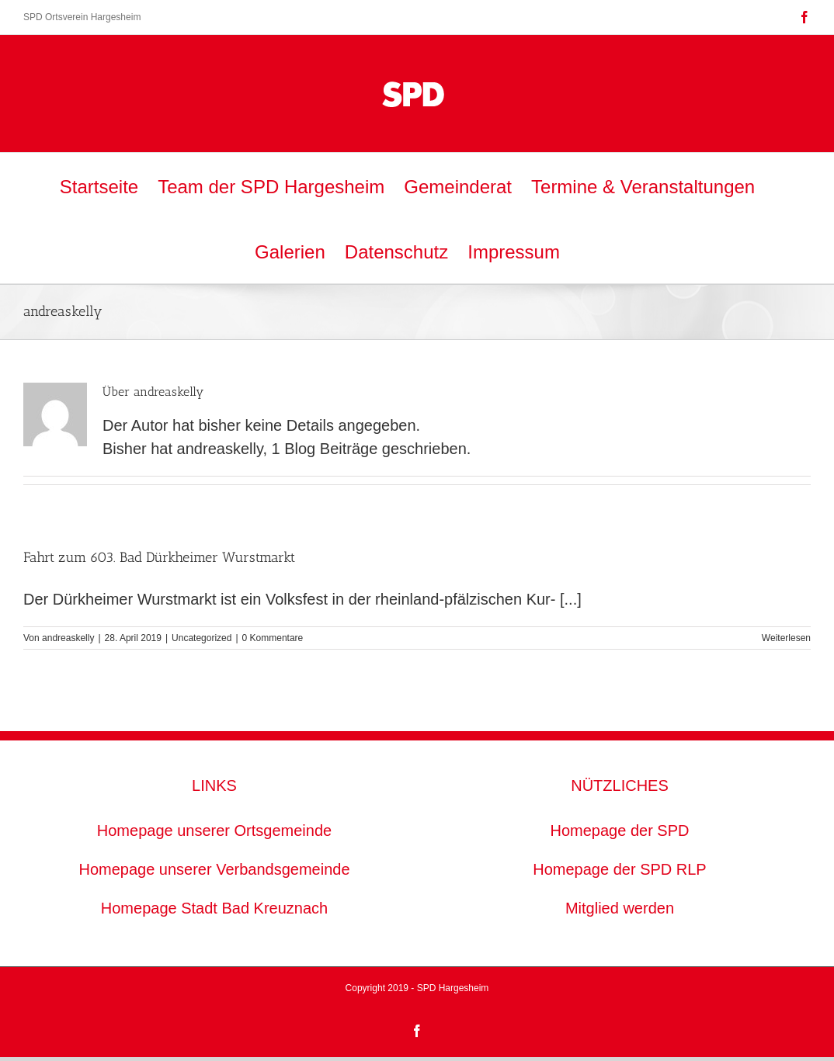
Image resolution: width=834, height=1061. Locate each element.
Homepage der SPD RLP (619, 869)
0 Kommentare (273, 638)
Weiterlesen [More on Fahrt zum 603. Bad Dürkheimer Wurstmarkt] (786, 638)
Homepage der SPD (620, 830)
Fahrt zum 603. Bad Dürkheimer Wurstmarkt (159, 557)
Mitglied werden (619, 908)
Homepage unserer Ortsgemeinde (214, 830)
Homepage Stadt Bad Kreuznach (214, 908)
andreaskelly (68, 638)
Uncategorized (201, 638)
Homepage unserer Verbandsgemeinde (213, 869)
